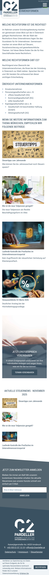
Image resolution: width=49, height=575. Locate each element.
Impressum (23, 552)
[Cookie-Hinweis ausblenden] (40, 567)
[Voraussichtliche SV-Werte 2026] (24, 291)
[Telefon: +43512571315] (16, 547)
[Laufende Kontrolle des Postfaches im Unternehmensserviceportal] (24, 244)
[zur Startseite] (10, 9)
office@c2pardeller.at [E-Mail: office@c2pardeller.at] (35, 547)
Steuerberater (37, 552)
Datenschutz (10, 552)
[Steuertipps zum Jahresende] (24, 152)
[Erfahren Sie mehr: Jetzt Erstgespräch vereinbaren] (24, 372)
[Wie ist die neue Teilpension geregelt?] (24, 197)
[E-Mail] (24, 490)
